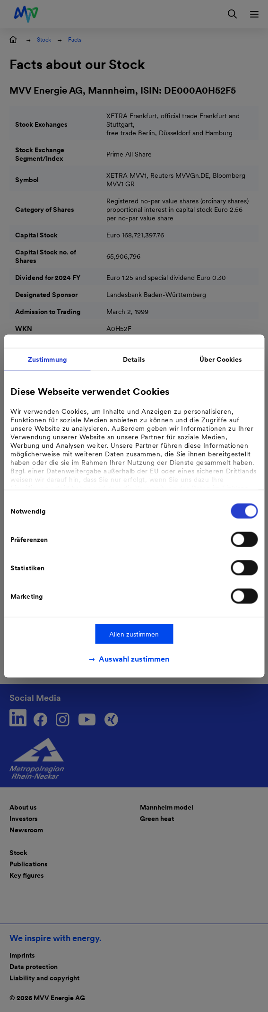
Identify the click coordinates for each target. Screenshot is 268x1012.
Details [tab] (134, 359)
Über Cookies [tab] (220, 359)
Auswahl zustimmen (134, 658)
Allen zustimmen (134, 634)
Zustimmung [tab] (47, 359)
